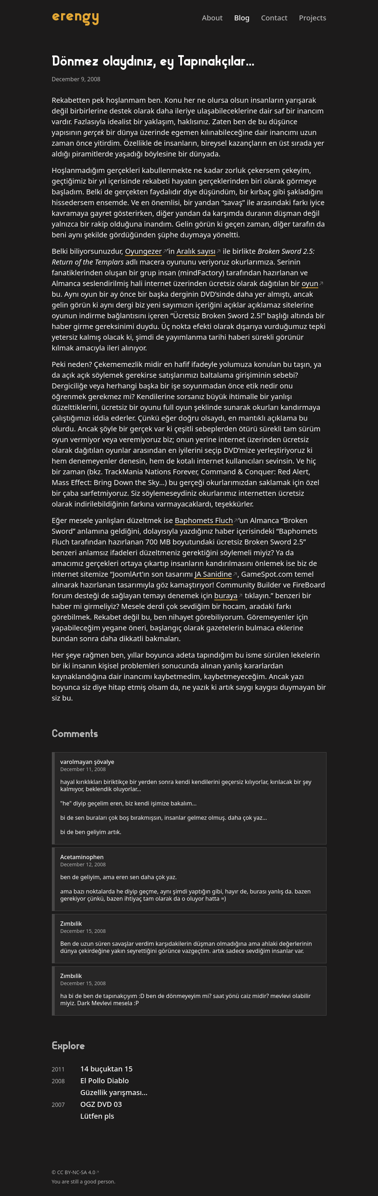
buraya (225, 595)
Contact (274, 18)
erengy (75, 15)
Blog (242, 18)
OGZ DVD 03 (101, 1104)
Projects (313, 18)
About (212, 18)
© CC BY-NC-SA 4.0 (73, 1172)
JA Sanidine (213, 574)
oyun (309, 283)
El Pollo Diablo (104, 1080)
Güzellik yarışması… (114, 1092)
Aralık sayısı (196, 251)
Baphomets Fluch (204, 520)
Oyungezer (143, 251)
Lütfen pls (97, 1116)
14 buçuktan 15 (106, 1069)
